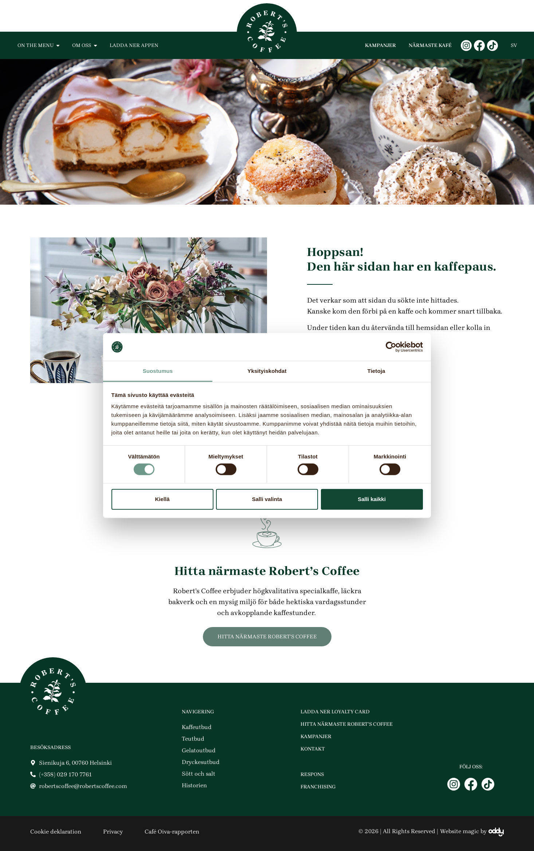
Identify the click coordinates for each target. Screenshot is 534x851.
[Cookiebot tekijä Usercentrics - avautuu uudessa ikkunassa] (391, 347)
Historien (194, 785)
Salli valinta (267, 499)
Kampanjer (380, 45)
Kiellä (162, 499)
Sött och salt (198, 773)
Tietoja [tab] (376, 371)
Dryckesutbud (201, 762)
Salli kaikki (372, 499)
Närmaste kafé (430, 45)
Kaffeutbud (197, 727)
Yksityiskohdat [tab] (266, 371)
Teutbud (193, 738)
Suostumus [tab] (158, 371)
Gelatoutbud (199, 750)
